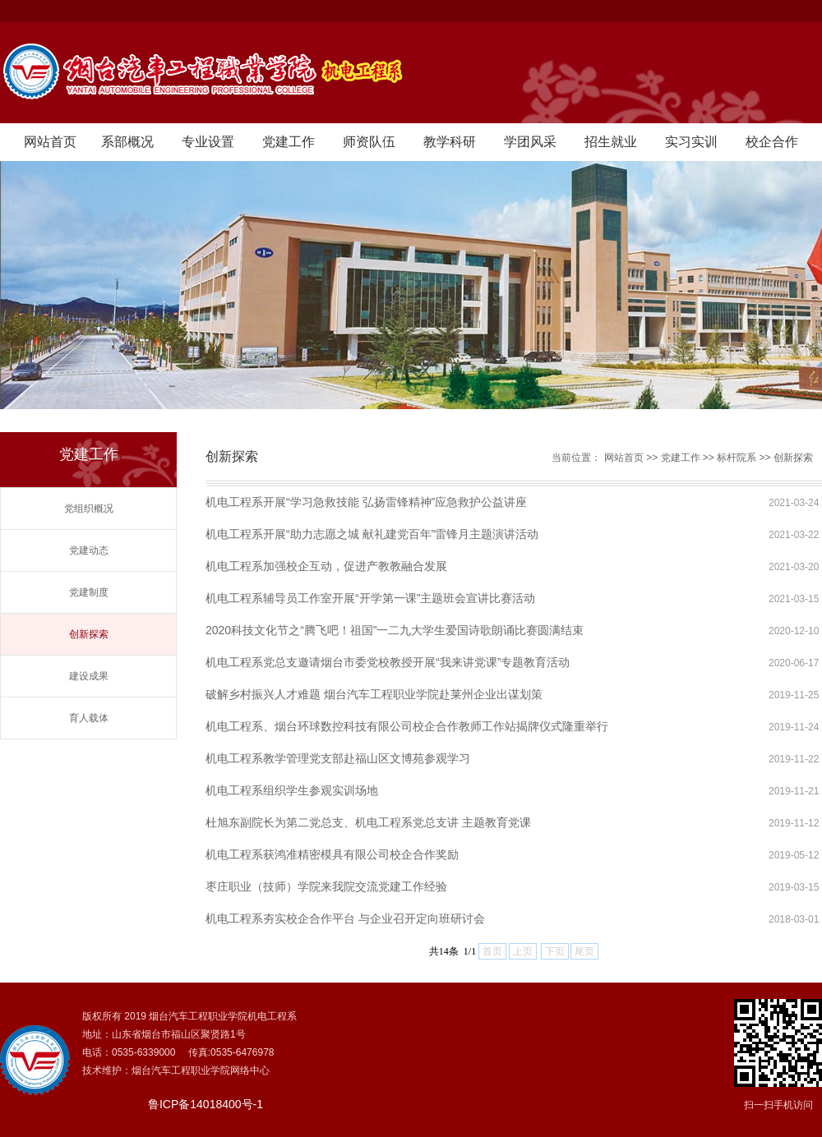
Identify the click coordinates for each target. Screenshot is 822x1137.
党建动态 (89, 550)
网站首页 (50, 142)
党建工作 (288, 142)
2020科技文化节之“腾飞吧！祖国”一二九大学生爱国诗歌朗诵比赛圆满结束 (395, 630)
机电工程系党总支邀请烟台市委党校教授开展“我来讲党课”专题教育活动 (388, 662)
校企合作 (772, 142)
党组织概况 (88, 508)
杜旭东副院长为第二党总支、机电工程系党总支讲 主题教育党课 (368, 822)
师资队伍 (369, 142)
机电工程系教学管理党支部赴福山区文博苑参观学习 (338, 758)
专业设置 (208, 142)
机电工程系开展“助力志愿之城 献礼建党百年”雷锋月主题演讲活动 (372, 534)
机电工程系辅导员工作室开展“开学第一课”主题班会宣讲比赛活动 (370, 598)
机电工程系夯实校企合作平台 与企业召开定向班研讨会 (345, 918)
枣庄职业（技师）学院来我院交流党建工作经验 (326, 886)
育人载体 (89, 718)
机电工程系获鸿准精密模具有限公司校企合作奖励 (332, 854)
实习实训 (691, 142)
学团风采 (530, 142)
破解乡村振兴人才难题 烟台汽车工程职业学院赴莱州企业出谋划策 (374, 694)
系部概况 (127, 142)
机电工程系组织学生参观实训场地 (292, 790)
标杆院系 (736, 457)
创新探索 (89, 634)
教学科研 (449, 142)
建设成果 (89, 676)
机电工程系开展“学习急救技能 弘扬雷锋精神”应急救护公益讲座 (366, 502)
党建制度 (89, 592)
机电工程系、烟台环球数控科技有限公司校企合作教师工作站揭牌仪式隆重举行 (407, 726)
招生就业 (610, 142)
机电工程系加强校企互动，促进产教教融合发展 (326, 566)
